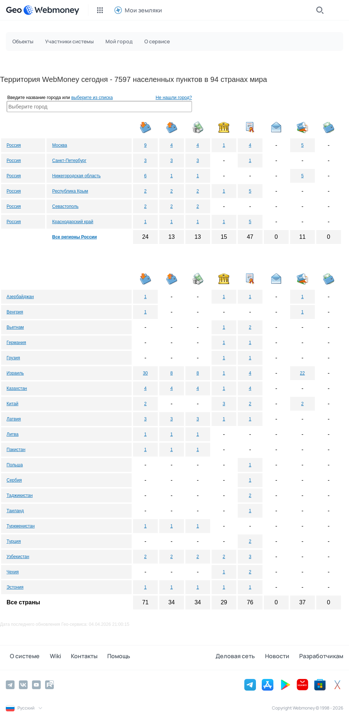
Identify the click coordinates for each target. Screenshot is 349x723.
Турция (14, 541)
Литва (13, 434)
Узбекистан (18, 556)
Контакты (72, 657)
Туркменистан (21, 526)
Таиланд (15, 510)
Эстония (15, 587)
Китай (12, 403)
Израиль (15, 373)
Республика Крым (70, 191)
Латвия (14, 419)
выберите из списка (92, 97)
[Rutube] (49, 683)
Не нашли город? (174, 97)
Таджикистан (20, 495)
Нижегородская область (76, 175)
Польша (15, 464)
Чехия (13, 571)
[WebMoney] (51, 10)
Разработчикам (321, 657)
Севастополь (65, 206)
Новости (281, 657)
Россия (14, 145)
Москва (59, 145)
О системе (21, 657)
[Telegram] (10, 683)
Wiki (47, 657)
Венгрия (15, 312)
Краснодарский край (72, 221)
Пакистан (16, 449)
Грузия (13, 357)
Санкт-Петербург (69, 160)
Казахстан (17, 388)
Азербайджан (20, 296)
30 (145, 373)
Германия (16, 342)
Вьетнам (15, 327)
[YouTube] (36, 683)
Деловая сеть (243, 657)
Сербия (14, 480)
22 (302, 373)
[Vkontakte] (23, 683)
